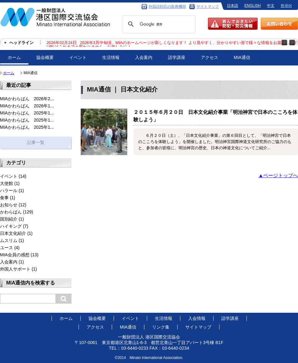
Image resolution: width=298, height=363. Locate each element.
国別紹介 (8, 219)
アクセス (209, 57)
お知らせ (8, 204)
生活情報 (111, 57)
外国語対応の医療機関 (167, 6)
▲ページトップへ (278, 175)
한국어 (286, 5)
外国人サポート (15, 269)
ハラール (8, 190)
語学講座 (176, 57)
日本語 (232, 5)
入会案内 (143, 57)
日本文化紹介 (13, 233)
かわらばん (11, 211)
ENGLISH (252, 5)
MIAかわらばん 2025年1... (27, 112)
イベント (78, 57)
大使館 (6, 183)
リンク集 (160, 327)
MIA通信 (242, 57)
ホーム (14, 57)
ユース (6, 247)
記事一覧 (35, 142)
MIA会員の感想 (14, 254)
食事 (4, 197)
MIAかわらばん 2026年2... (27, 98)
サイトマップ (207, 6)
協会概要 (45, 57)
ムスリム (8, 240)
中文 (270, 5)
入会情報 (196, 318)
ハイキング (11, 226)
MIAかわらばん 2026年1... (27, 105)
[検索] (158, 24)
